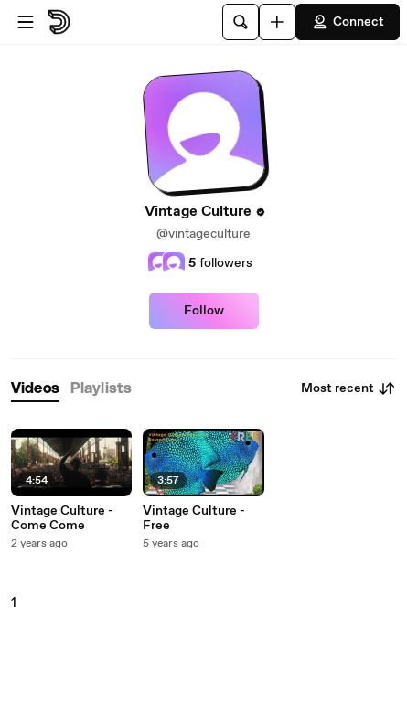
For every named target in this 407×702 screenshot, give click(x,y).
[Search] (240, 22)
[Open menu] (25, 22)
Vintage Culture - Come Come (62, 518)
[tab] (35, 389)
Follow (204, 311)
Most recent (348, 388)
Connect (347, 22)
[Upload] (277, 22)
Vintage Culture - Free (194, 518)
